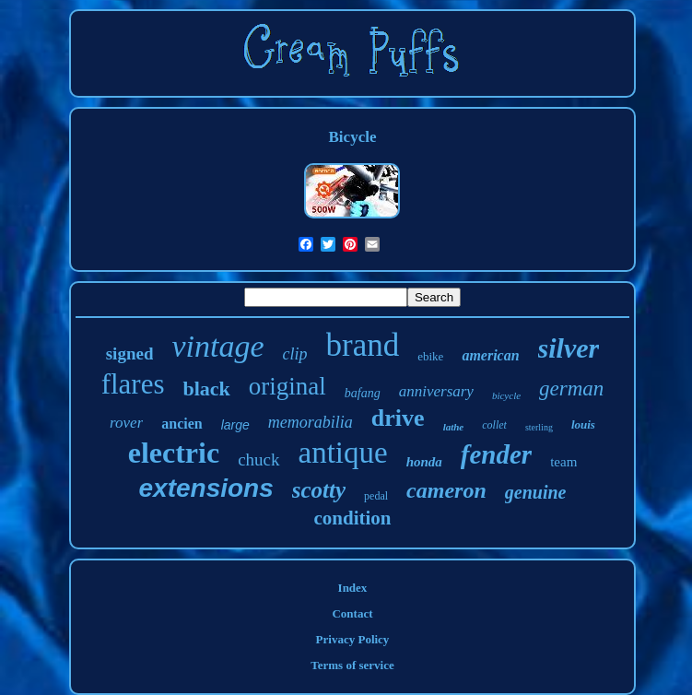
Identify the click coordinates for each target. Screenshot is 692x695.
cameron (446, 490)
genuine (536, 492)
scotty (319, 489)
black (205, 388)
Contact (352, 613)
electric (173, 452)
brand (363, 345)
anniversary (436, 391)
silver (569, 348)
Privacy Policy (353, 639)
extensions (206, 488)
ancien (181, 423)
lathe (453, 426)
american (490, 355)
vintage (217, 346)
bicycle (506, 395)
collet (494, 424)
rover (126, 422)
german (571, 388)
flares (133, 384)
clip (295, 354)
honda (424, 461)
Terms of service (352, 665)
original (287, 386)
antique (343, 452)
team (563, 461)
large (235, 425)
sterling (539, 427)
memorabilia (310, 422)
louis (583, 424)
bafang (363, 393)
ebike (430, 356)
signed (130, 353)
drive (398, 418)
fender (496, 454)
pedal (376, 495)
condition (352, 518)
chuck (258, 459)
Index (353, 588)
